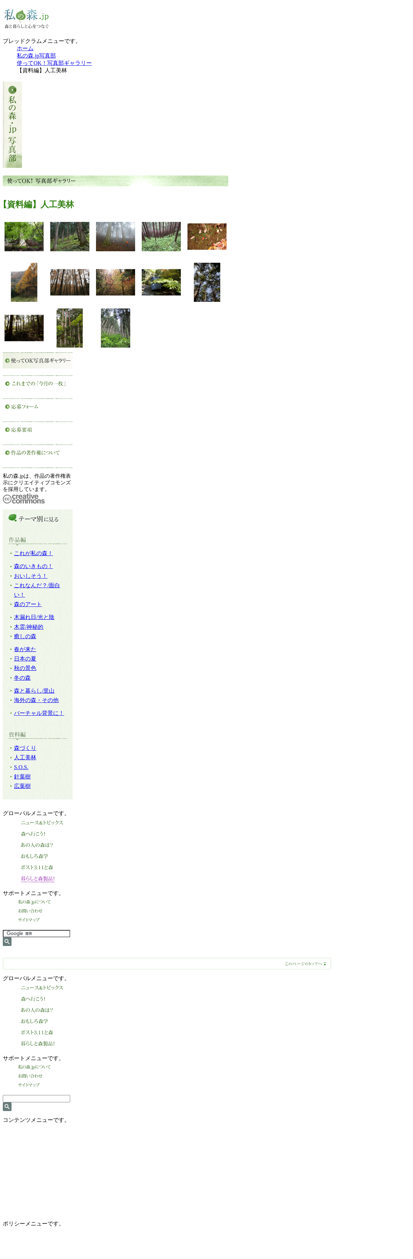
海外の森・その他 (36, 700)
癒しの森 (25, 636)
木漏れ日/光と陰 (34, 617)
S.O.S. (21, 767)
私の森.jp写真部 (36, 56)
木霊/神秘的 (28, 627)
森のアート (28, 604)
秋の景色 (25, 668)
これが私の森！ (33, 553)
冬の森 (22, 678)
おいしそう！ (30, 576)
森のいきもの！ (33, 566)
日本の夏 (25, 659)
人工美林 (25, 757)
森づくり (25, 748)
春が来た (25, 649)
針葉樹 (22, 777)
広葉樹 (22, 786)
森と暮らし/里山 (34, 691)
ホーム (25, 48)
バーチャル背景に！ (39, 713)
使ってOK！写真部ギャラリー (54, 63)
